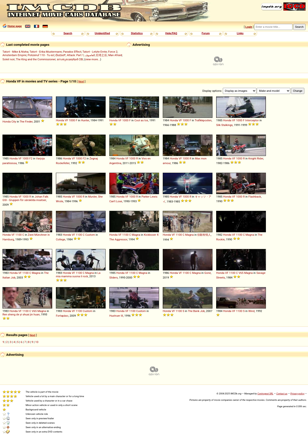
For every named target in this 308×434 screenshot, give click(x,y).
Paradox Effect (72, 51)
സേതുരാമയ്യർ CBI (70, 59)
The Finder (26, 121)
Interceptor (252, 120)
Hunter (85, 120)
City (13, 121)
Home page (14, 26)
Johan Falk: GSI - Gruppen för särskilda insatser (25, 198)
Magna (136, 234)
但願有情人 (204, 234)
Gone (207, 273)
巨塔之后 (101, 55)
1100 (18, 234)
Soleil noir (8, 59)
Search (68, 33)
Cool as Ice (141, 120)
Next (81, 81)
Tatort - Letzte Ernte (94, 51)
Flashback (254, 196)
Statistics (137, 33)
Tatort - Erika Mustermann (46, 51)
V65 (241, 273)
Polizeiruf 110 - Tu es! (41, 55)
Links (240, 33)
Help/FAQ (171, 33)
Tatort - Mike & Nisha (15, 51)
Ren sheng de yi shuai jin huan (21, 314)
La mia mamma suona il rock (78, 274)
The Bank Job (196, 311)
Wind (251, 311)
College (60, 239)
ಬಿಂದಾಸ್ (60, 55)
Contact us (281, 393)
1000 (72, 120)
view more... (92, 59)
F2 (30, 158)
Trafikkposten (203, 120)
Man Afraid (115, 55)
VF (66, 120)
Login (248, 27)
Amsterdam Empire (14, 55)
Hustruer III (116, 315)
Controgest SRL (265, 393)
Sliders (113, 277)
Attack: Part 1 (75, 55)
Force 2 (112, 51)
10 (36, 342)
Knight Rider (255, 158)
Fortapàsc (62, 315)
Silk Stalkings (224, 125)
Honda (6, 121)
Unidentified (102, 33)
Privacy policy (297, 393)
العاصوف (90, 55)
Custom (90, 234)
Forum (206, 33)
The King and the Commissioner (36, 59)
